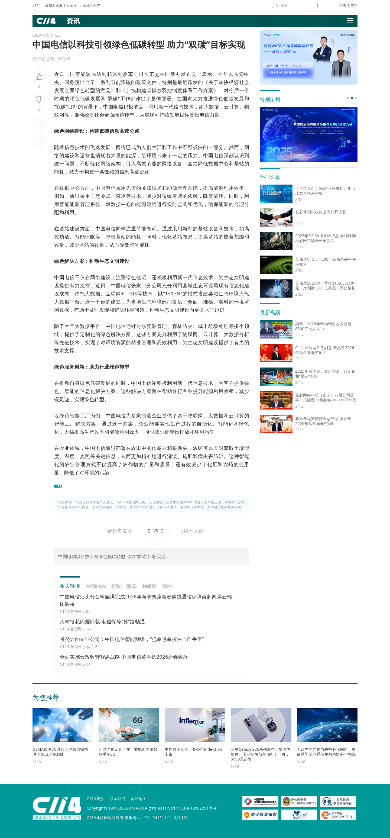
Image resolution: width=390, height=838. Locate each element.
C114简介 (95, 798)
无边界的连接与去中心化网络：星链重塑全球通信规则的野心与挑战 (326, 752)
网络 (69, 131)
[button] (348, 98)
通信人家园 (53, 5)
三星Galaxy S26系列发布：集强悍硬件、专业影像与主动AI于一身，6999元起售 (261, 754)
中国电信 (113, 106)
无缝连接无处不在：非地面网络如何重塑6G (128, 752)
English (73, 5)
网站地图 (139, 798)
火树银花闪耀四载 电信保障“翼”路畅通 (102, 621)
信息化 (236, 285)
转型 (90, 90)
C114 (36, 5)
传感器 (159, 448)
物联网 (149, 586)
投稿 (342, 5)
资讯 (73, 20)
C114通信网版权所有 (105, 817)
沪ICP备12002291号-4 (196, 808)
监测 (182, 204)
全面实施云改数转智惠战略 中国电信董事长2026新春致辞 (124, 656)
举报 (354, 5)
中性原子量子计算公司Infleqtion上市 (193, 752)
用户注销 (180, 817)
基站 (239, 163)
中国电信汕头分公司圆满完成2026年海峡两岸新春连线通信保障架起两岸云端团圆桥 (146, 600)
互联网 (113, 293)
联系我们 (117, 798)
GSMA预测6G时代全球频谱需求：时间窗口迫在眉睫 (62, 752)
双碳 (113, 98)
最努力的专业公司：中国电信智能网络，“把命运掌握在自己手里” (132, 639)
